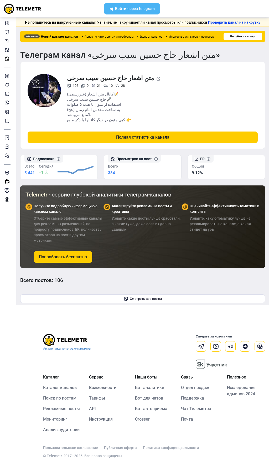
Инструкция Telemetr (7, 137)
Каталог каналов (7, 23)
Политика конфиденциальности (171, 448)
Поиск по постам (59, 398)
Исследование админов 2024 (241, 390)
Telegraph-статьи (7, 111)
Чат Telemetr (7, 155)
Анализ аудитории (7, 102)
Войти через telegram (132, 9)
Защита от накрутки (7, 172)
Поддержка (192, 398)
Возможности (102, 387)
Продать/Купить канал (7, 190)
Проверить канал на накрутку (234, 22)
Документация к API (7, 146)
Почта (187, 419)
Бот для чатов (149, 398)
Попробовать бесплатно (63, 256)
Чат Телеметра (196, 408)
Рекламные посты (7, 58)
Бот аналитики (7, 120)
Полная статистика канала (142, 137)
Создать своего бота (7, 181)
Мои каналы (7, 40)
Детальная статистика (7, 93)
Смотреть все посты (143, 298)
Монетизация (7, 199)
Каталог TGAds (7, 75)
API (92, 408)
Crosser (142, 419)
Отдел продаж (195, 387)
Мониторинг (7, 84)
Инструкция (101, 419)
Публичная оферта (120, 448)
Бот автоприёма (151, 408)
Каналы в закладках (7, 31)
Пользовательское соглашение (70, 448)
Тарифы (97, 398)
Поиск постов (7, 49)
